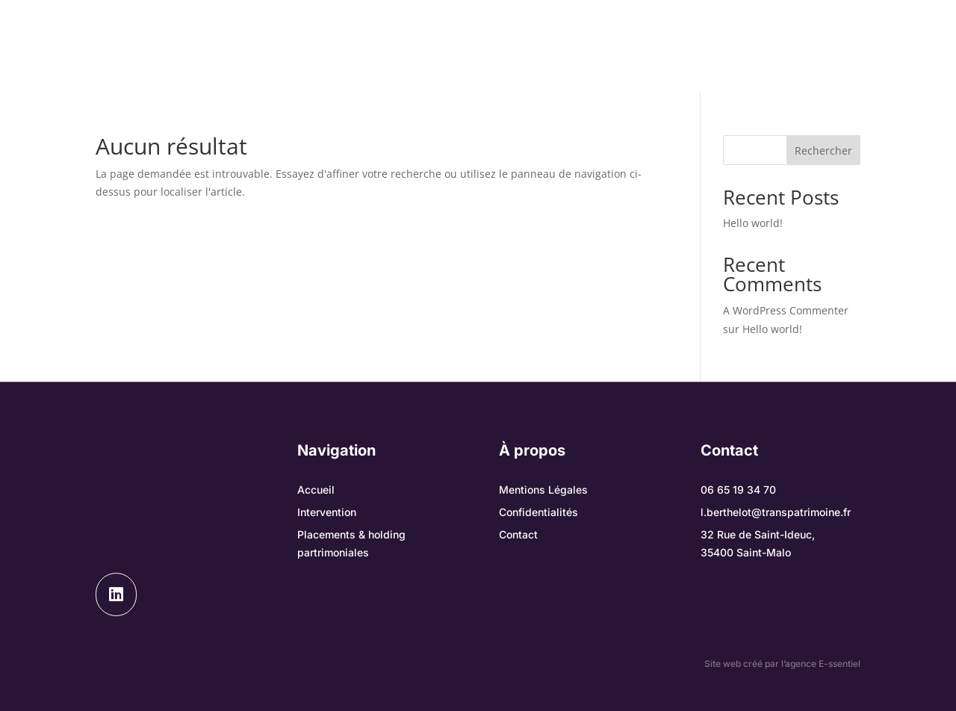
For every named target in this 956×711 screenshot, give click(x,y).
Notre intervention (345, 46)
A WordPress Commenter (785, 310)
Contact (478, 68)
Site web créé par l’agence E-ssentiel (782, 663)
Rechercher (823, 150)
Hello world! (753, 223)
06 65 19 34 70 (738, 489)
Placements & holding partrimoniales (555, 46)
